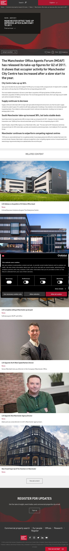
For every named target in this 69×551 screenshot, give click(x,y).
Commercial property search (17, 528)
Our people (37, 528)
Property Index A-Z (41, 544)
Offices (48, 528)
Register (35, 531)
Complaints (41, 542)
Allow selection (34, 294)
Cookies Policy (35, 542)
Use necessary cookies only (13, 294)
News (31, 7)
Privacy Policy (48, 544)
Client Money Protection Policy (17, 544)
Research (58, 528)
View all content (35, 481)
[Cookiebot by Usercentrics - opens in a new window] (59, 255)
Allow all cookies (56, 294)
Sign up (34, 510)
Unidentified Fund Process (30, 544)
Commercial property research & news (16, 7)
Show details (59, 288)
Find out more (10, 28)
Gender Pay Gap (57, 542)
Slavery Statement (49, 542)
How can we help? (54, 549)
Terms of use (28, 542)
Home (2, 7)
